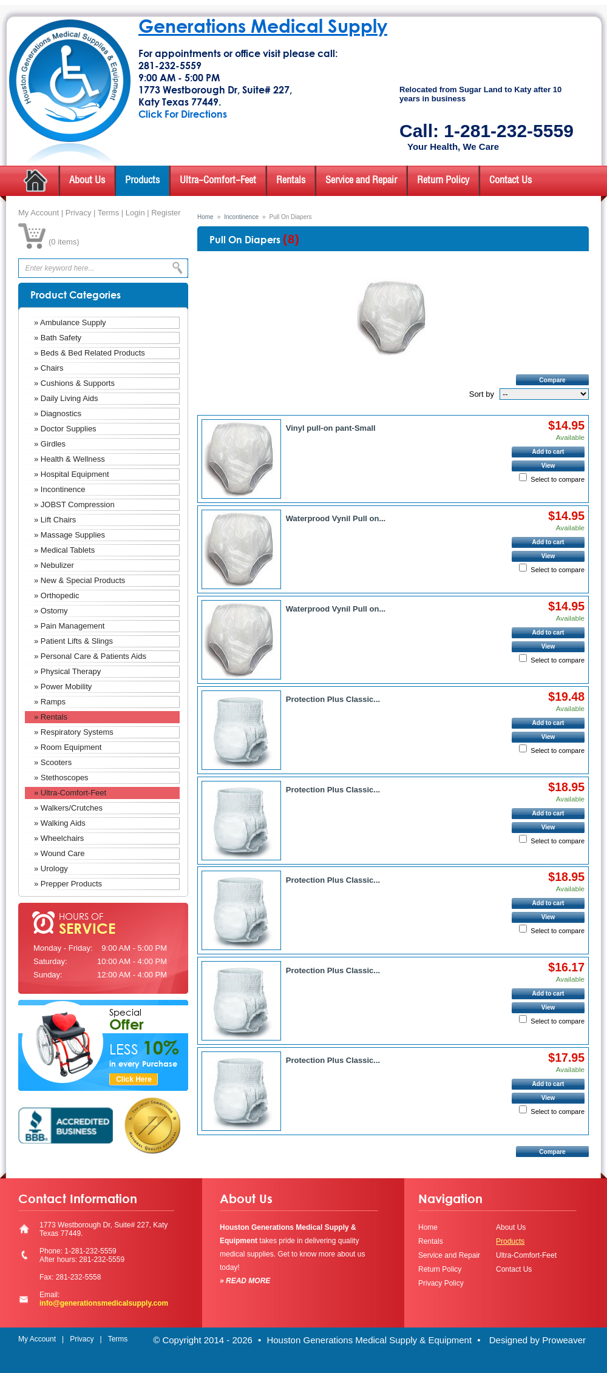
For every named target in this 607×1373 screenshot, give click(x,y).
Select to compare (558, 479)
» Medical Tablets (64, 550)
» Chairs (48, 368)
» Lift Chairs (55, 519)
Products (142, 180)
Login (135, 212)
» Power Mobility (63, 686)
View (548, 465)
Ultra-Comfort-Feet (218, 180)
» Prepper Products (68, 883)
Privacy (79, 212)
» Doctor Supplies (65, 428)
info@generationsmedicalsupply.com (103, 1303)
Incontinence (241, 217)
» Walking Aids (60, 823)
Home (205, 217)
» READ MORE (245, 1281)
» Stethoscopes (61, 777)
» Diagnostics (57, 413)
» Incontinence (60, 489)
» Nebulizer (54, 565)
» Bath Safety (57, 337)
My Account (38, 212)
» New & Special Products (79, 580)
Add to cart (548, 451)
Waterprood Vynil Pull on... (335, 518)
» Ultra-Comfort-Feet (70, 792)
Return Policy (443, 180)
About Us (87, 180)
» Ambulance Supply (70, 322)
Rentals (290, 180)
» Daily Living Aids (66, 398)
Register (165, 212)
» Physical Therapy (67, 671)
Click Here (134, 1079)
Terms (108, 212)
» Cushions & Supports (74, 383)
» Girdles (50, 443)
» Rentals (50, 716)
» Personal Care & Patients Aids (90, 656)
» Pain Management (69, 625)
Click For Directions (182, 114)
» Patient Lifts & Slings (73, 641)
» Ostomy (51, 610)
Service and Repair (361, 180)
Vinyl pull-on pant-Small (331, 428)
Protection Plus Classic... (333, 699)
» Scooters (53, 762)
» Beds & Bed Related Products (89, 352)
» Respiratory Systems (74, 732)
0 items (63, 241)
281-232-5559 (170, 65)
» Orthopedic (56, 595)
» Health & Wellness (69, 459)
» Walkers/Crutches (68, 807)
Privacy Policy (441, 1283)
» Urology (51, 868)
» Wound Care (59, 853)
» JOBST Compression (74, 504)
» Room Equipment (67, 747)
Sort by (481, 394)
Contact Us (510, 180)
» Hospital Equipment (71, 474)
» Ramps (50, 701)
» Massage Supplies (69, 534)
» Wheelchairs (59, 838)
